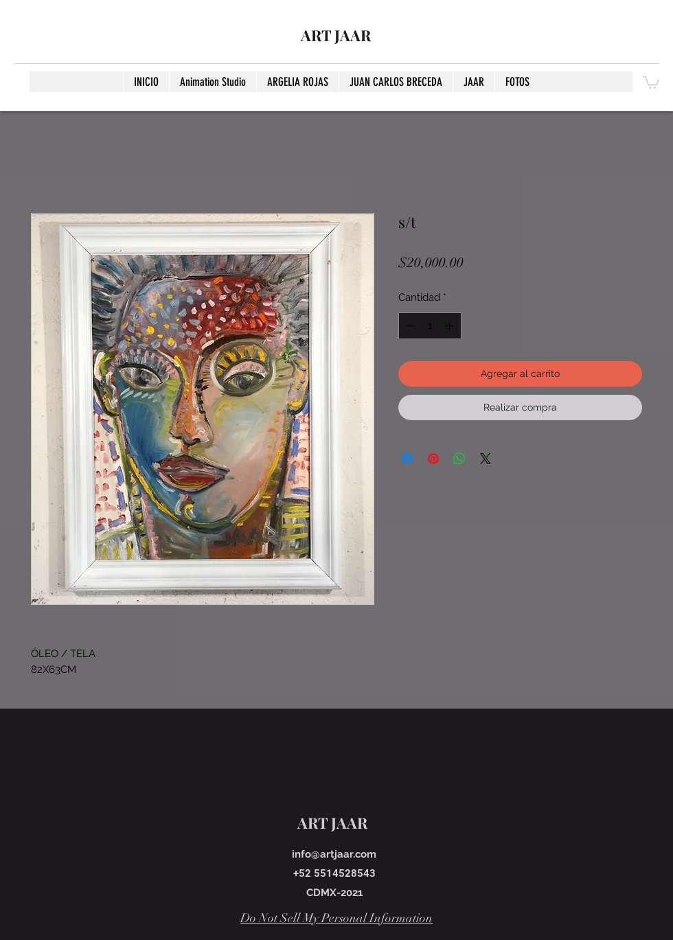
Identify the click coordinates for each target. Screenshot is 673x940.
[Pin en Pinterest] (433, 458)
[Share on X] (485, 458)
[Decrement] (409, 326)
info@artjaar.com (334, 854)
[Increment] (451, 326)
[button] (651, 82)
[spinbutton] (430, 326)
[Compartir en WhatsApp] (459, 458)
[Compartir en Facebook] (407, 458)
